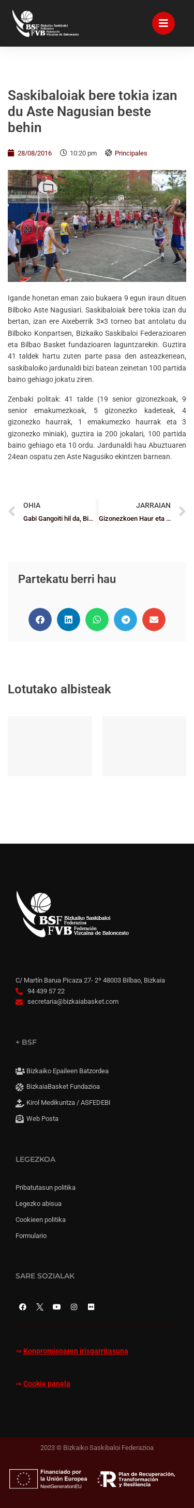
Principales (131, 153)
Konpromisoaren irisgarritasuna (75, 1351)
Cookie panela (46, 1383)
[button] (40, 619)
